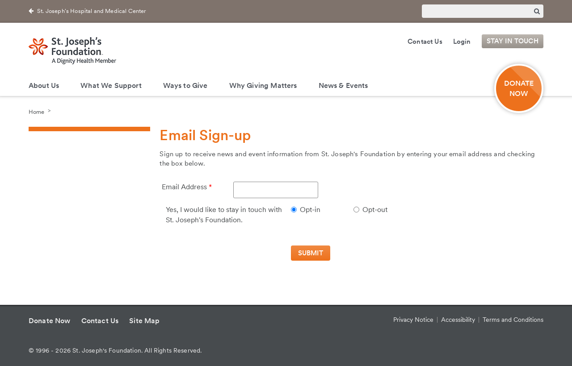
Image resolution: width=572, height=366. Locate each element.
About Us (44, 85)
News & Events (343, 85)
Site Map (144, 320)
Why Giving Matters (263, 85)
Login (462, 41)
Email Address (184, 187)
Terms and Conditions (513, 319)
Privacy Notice (413, 319)
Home (36, 111)
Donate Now (50, 320)
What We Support (110, 85)
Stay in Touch (512, 41)
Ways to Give (185, 85)
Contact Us (425, 41)
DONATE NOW (519, 88)
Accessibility (458, 319)
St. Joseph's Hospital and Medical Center (91, 11)
